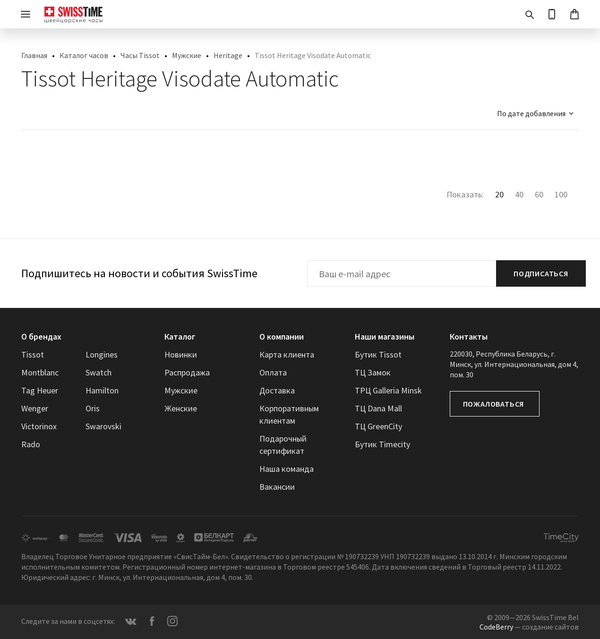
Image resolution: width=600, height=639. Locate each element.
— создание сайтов (529, 626)
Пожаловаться (493, 404)
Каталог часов (84, 55)
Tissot (32, 354)
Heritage (228, 55)
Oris (93, 408)
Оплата (273, 372)
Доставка (277, 390)
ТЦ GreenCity (378, 426)
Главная (34, 55)
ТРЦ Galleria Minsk (388, 390)
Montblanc (40, 372)
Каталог (180, 336)
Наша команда (286, 468)
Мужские (186, 55)
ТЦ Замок (373, 372)
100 (561, 194)
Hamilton (102, 390)
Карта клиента (286, 354)
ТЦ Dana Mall (378, 408)
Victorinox (39, 426)
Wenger (34, 408)
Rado (30, 444)
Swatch (98, 372)
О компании (281, 336)
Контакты (469, 336)
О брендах (41, 336)
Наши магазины (384, 336)
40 (519, 194)
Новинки (180, 354)
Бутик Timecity (382, 444)
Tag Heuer (39, 390)
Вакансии (277, 486)
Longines (102, 354)
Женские (180, 408)
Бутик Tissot (378, 354)
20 (499, 194)
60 (539, 194)
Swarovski (103, 426)
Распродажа (187, 372)
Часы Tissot (140, 55)
